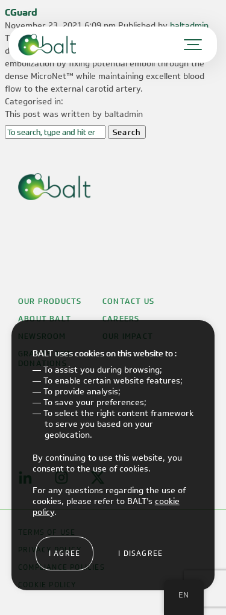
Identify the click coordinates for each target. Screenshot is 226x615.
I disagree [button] (140, 553)
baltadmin (189, 25)
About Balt (44, 319)
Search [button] (127, 132)
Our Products (49, 301)
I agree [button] (64, 553)
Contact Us (128, 301)
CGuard (21, 12)
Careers (120, 319)
